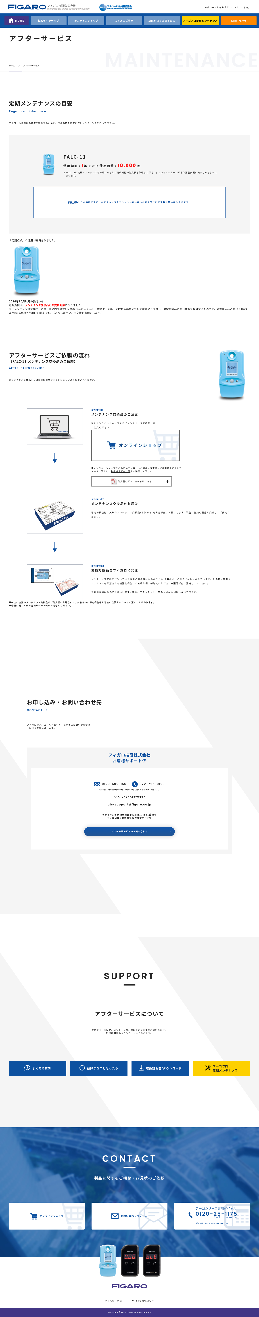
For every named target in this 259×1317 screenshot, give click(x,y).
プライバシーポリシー (115, 1301)
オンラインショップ (86, 20)
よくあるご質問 (124, 20)
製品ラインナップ (48, 20)
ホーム (12, 65)
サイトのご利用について (143, 1301)
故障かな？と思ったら (161, 20)
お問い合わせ (239, 20)
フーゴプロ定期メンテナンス (200, 20)
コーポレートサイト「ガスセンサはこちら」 (226, 7)
